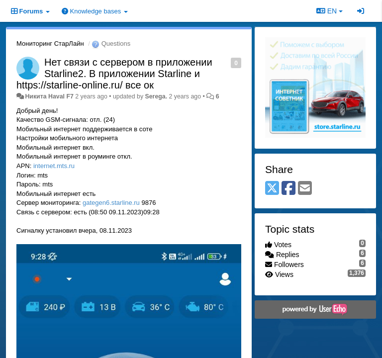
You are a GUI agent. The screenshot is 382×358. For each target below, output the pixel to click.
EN (329, 11)
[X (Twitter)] (272, 188)
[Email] (305, 188)
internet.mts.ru (54, 166)
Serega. (156, 96)
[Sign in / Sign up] (361, 10)
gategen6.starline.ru (111, 202)
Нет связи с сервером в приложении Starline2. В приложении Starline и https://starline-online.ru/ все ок (114, 73)
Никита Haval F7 (49, 96)
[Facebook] (288, 188)
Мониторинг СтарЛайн (50, 43)
